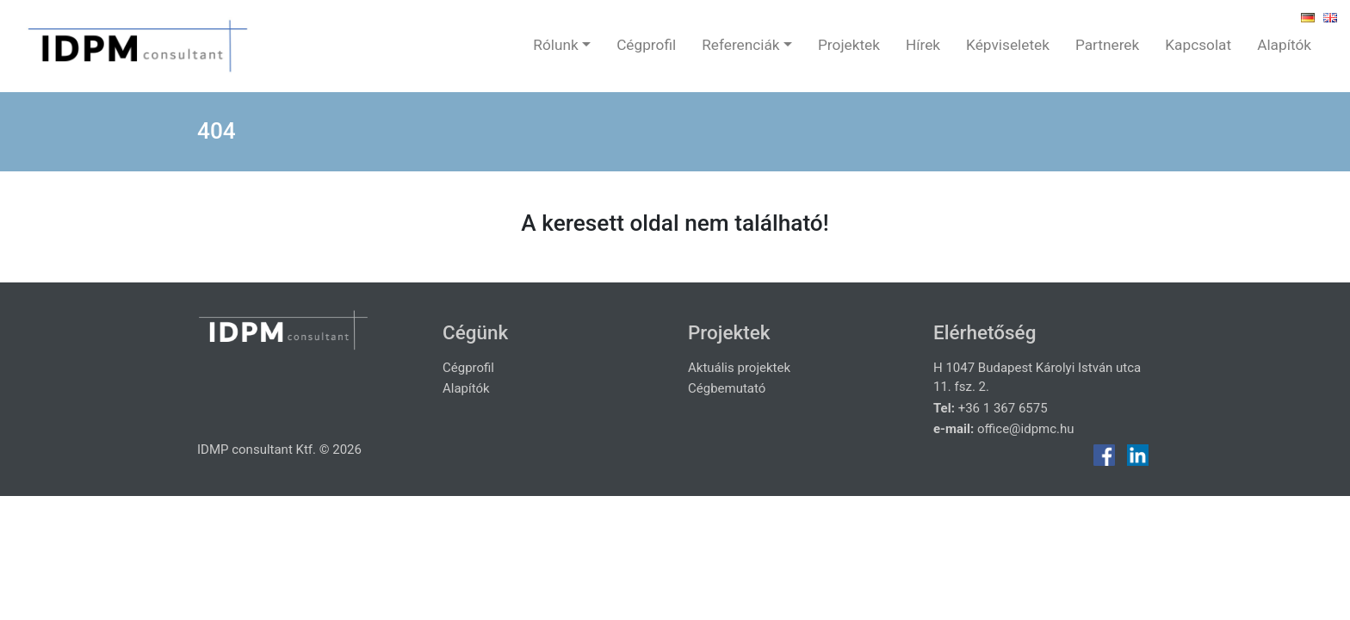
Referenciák (740, 44)
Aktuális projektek (739, 367)
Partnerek (1107, 44)
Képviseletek (1008, 44)
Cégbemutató (726, 388)
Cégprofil (646, 44)
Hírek (923, 44)
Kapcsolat (1198, 44)
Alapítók (1284, 44)
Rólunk (555, 44)
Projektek (849, 44)
